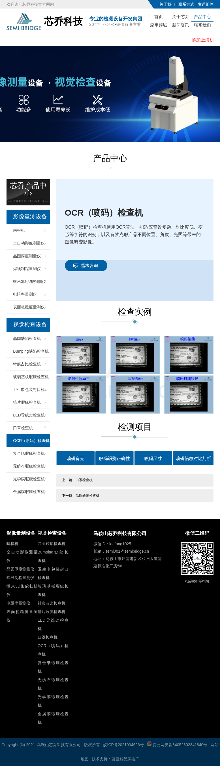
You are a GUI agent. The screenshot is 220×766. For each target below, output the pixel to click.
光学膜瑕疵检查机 (29, 479)
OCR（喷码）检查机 (31, 440)
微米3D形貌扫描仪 (29, 281)
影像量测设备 (30, 217)
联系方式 (186, 4)
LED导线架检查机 (28, 415)
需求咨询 (89, 265)
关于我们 (167, 4)
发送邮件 (205, 4)
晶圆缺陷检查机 (27, 338)
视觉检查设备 (30, 325)
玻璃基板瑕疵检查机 (31, 376)
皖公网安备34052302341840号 (177, 744)
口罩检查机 (23, 428)
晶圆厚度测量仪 (27, 256)
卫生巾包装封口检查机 (31, 389)
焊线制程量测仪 (27, 268)
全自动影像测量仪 (29, 243)
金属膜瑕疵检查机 (29, 491)
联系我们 (202, 25)
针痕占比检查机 (27, 364)
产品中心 (202, 16)
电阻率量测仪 (25, 294)
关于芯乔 (180, 16)
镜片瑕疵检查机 (27, 402)
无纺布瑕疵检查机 (29, 466)
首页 (158, 16)
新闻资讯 (180, 25)
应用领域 (158, 25)
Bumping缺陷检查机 (30, 351)
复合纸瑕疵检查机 (29, 453)
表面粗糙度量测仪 (29, 307)
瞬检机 (19, 230)
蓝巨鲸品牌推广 (125, 759)
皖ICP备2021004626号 (123, 744)
